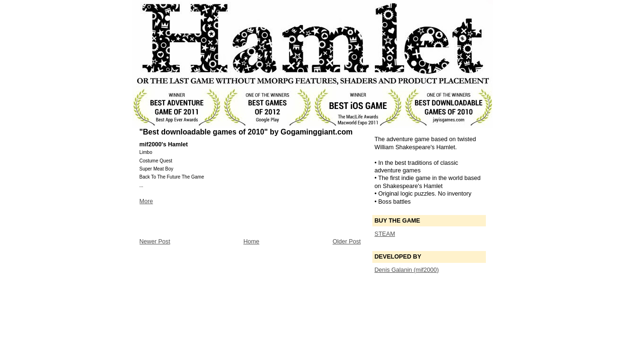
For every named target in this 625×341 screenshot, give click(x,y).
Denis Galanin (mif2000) (407, 270)
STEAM (385, 234)
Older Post (347, 241)
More (146, 201)
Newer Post (155, 241)
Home (251, 241)
